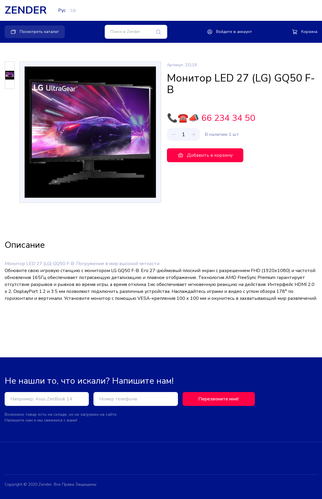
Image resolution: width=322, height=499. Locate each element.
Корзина (304, 32)
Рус (62, 10)
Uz (73, 10)
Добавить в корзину (205, 155)
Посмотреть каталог (34, 32)
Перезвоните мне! (218, 399)
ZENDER (26, 10)
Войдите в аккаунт (229, 32)
